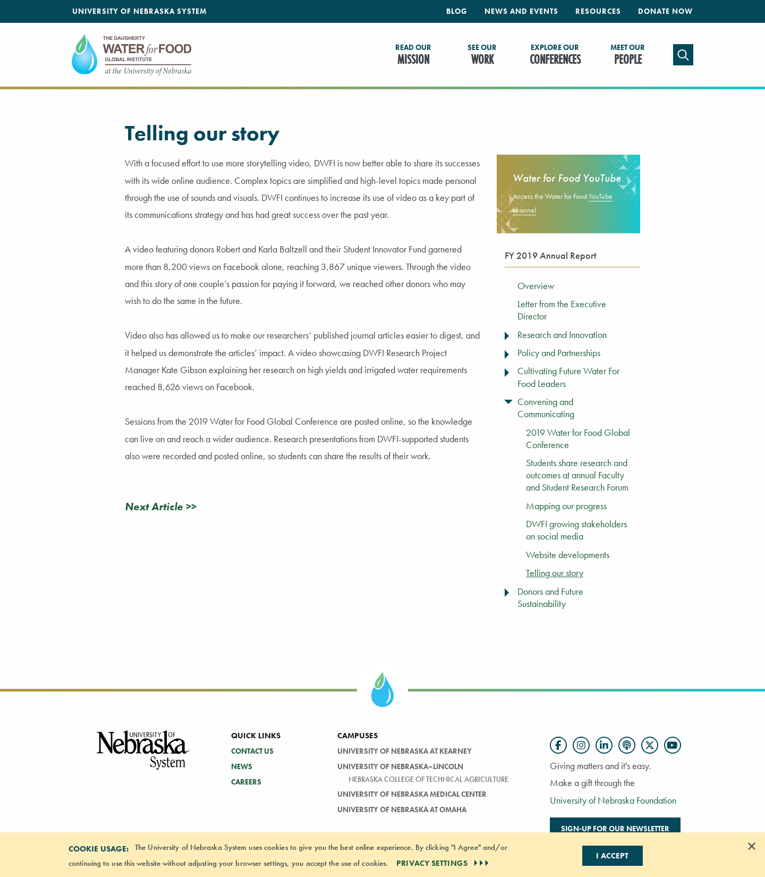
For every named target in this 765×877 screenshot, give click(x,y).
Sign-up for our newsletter (615, 828)
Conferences (555, 55)
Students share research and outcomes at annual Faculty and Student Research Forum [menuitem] (577, 475)
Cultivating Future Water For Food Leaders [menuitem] (568, 377)
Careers (246, 782)
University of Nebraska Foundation (613, 800)
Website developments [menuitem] (567, 555)
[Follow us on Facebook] (558, 745)
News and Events (521, 11)
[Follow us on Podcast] (626, 745)
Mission (413, 55)
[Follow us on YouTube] (672, 745)
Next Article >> (160, 506)
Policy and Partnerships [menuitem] (558, 353)
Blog (457, 11)
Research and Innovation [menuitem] (562, 335)
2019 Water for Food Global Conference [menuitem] (578, 439)
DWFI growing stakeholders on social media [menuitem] (576, 530)
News (241, 766)
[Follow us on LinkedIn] (604, 745)
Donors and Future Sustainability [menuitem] (550, 598)
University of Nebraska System (139, 11)
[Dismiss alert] (751, 846)
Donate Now (665, 11)
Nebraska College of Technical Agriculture (428, 779)
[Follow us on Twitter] (649, 745)
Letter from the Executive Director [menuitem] (561, 310)
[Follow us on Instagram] (581, 745)
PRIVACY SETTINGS (443, 863)
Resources (598, 11)
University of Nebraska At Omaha (401, 809)
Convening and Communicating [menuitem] (545, 408)
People (627, 55)
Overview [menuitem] (535, 286)
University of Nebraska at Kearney (404, 751)
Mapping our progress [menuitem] (566, 506)
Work (482, 55)
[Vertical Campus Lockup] (143, 756)
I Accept (612, 855)
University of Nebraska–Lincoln (400, 766)
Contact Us (252, 751)
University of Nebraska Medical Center (412, 794)
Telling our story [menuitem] (554, 573)
